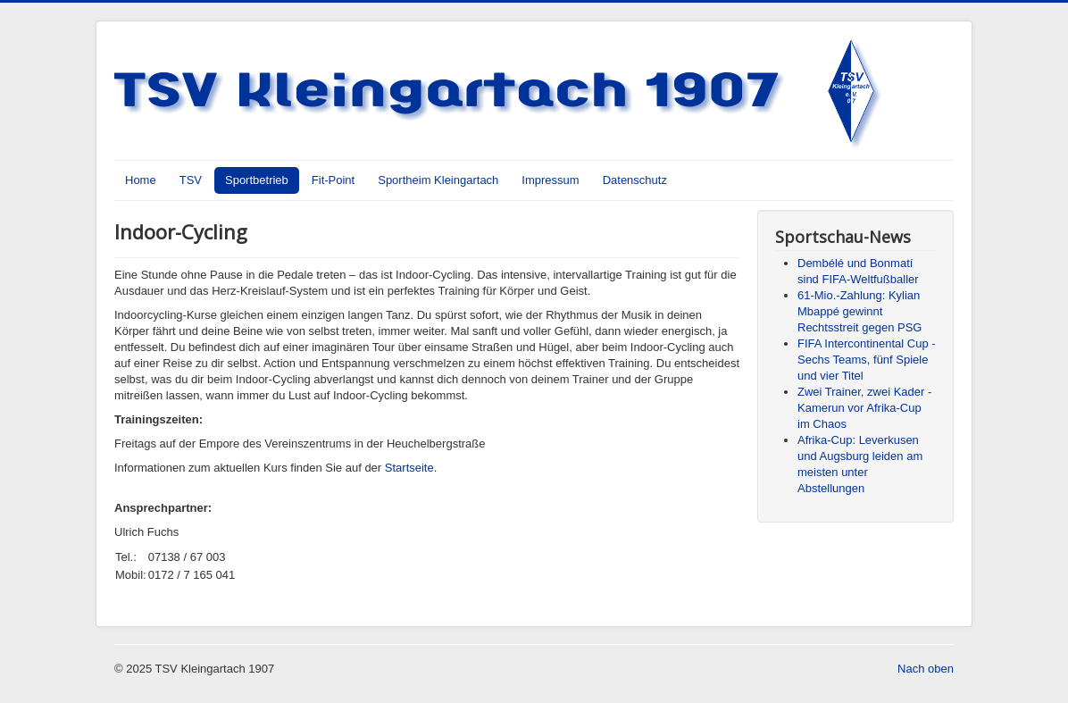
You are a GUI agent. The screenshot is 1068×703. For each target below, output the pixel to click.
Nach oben (925, 668)
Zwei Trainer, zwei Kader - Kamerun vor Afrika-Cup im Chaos (864, 408)
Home (140, 180)
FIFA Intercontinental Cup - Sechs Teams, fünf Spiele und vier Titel (866, 359)
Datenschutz (635, 180)
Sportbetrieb (256, 180)
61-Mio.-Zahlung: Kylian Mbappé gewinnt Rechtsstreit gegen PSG (859, 311)
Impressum (550, 180)
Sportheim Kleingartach (438, 180)
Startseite (409, 467)
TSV (190, 180)
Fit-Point (333, 180)
